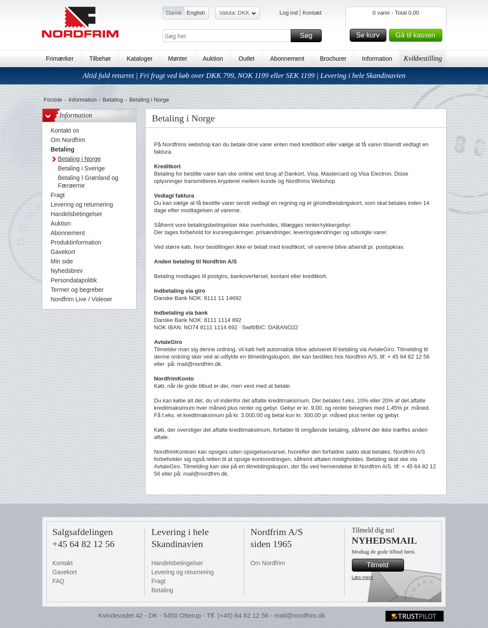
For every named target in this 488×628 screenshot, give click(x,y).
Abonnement (287, 58)
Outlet (247, 58)
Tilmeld (384, 565)
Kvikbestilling (423, 58)
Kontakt (311, 12)
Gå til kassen (417, 35)
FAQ (59, 581)
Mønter (177, 58)
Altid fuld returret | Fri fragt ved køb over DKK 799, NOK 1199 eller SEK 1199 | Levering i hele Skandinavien (243, 75)
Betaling (113, 99)
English (195, 12)
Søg (309, 35)
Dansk (174, 12)
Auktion (213, 58)
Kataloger (139, 58)
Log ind (289, 12)
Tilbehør (100, 58)
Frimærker (60, 58)
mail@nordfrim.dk (299, 615)
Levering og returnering (183, 572)
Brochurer (333, 58)
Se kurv (370, 35)
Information (377, 58)
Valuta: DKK (237, 14)
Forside (53, 99)
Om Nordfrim (268, 563)
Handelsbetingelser (177, 563)
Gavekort (65, 572)
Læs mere (362, 577)
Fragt (159, 581)
